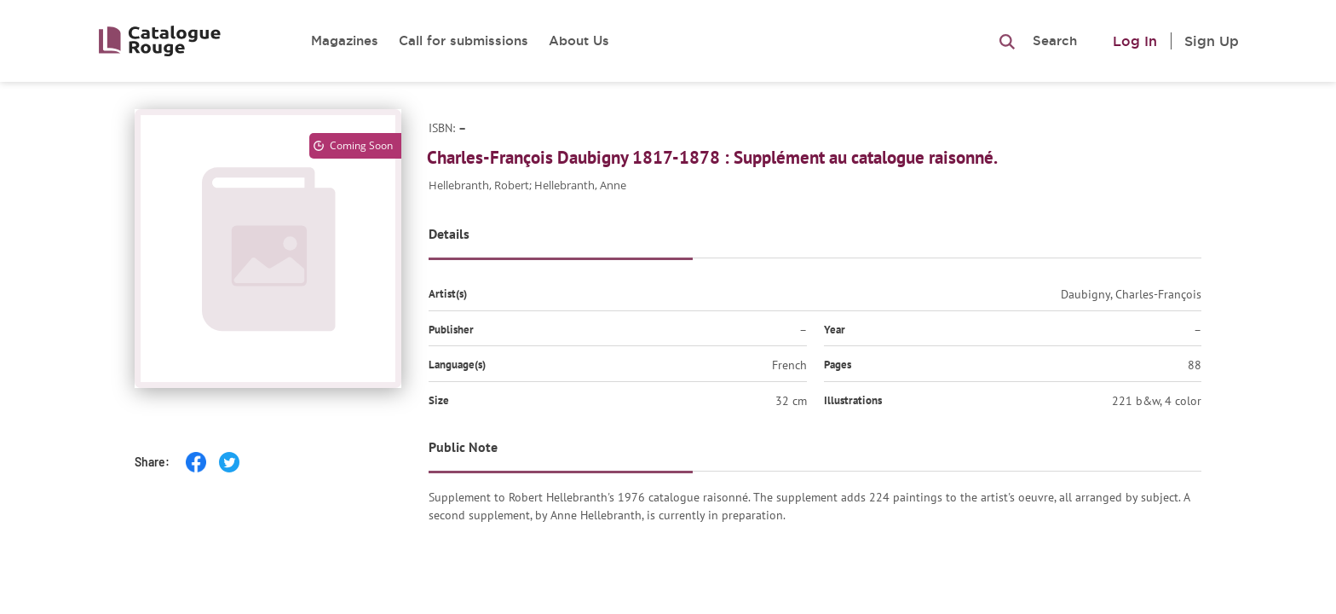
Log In (1135, 41)
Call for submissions (463, 40)
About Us (579, 40)
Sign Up (1211, 41)
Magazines (344, 40)
